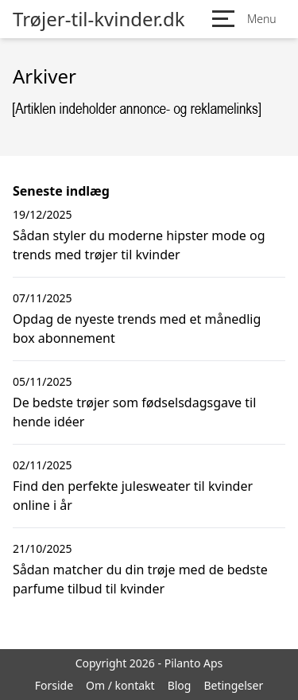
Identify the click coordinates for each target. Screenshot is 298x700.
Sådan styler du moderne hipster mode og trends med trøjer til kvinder (139, 245)
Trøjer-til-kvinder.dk (99, 19)
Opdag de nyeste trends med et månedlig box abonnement (137, 328)
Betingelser (233, 685)
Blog (180, 685)
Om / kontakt (120, 685)
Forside (54, 685)
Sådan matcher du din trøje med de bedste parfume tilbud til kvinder (140, 579)
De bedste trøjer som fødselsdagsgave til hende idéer (134, 412)
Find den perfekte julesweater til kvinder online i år (133, 495)
